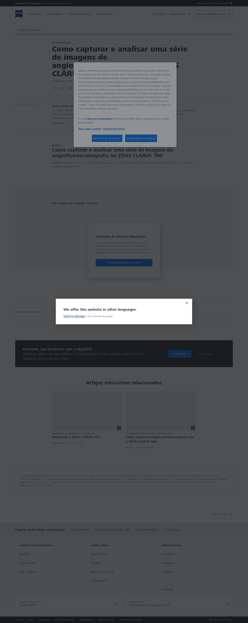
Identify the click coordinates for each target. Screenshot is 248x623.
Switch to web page (74, 316)
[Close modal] (186, 302)
